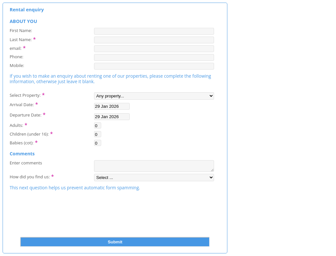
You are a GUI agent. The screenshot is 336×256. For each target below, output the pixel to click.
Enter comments (26, 162)
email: (18, 47)
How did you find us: (32, 178)
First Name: (21, 30)
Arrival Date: (24, 104)
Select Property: (27, 94)
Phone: (16, 56)
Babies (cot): (24, 142)
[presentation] (115, 223)
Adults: (19, 124)
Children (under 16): (31, 133)
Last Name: (23, 39)
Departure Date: (28, 114)
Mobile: (17, 65)
